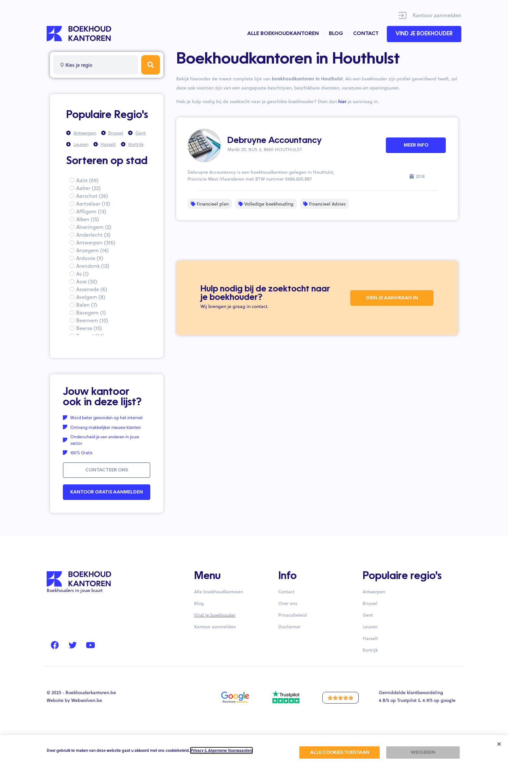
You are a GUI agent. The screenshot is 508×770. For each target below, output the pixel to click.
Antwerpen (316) (95, 242)
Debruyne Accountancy (274, 140)
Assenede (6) (91, 289)
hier (342, 101)
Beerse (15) (89, 328)
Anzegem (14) (92, 250)
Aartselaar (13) (93, 203)
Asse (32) (86, 281)
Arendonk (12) (93, 265)
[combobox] (95, 65)
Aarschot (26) (92, 195)
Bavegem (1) (91, 312)
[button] (499, 743)
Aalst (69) (87, 180)
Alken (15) (87, 219)
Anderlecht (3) (93, 234)
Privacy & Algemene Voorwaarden (221, 750)
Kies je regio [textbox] (78, 64)
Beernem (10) (92, 320)
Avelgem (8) (90, 297)
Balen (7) (86, 304)
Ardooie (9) (89, 258)
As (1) (82, 273)
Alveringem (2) (93, 227)
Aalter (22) (88, 188)
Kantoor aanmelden (437, 15)
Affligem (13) (91, 211)
